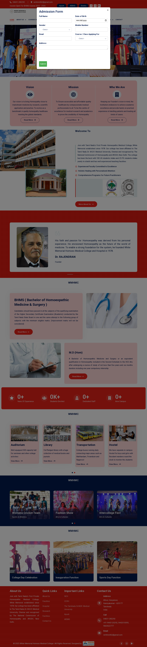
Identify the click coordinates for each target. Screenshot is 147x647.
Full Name (43, 16)
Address (42, 43)
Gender (42, 25)
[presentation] (56, 54)
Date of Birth (80, 16)
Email (41, 34)
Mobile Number (81, 25)
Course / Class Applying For (87, 34)
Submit (43, 64)
